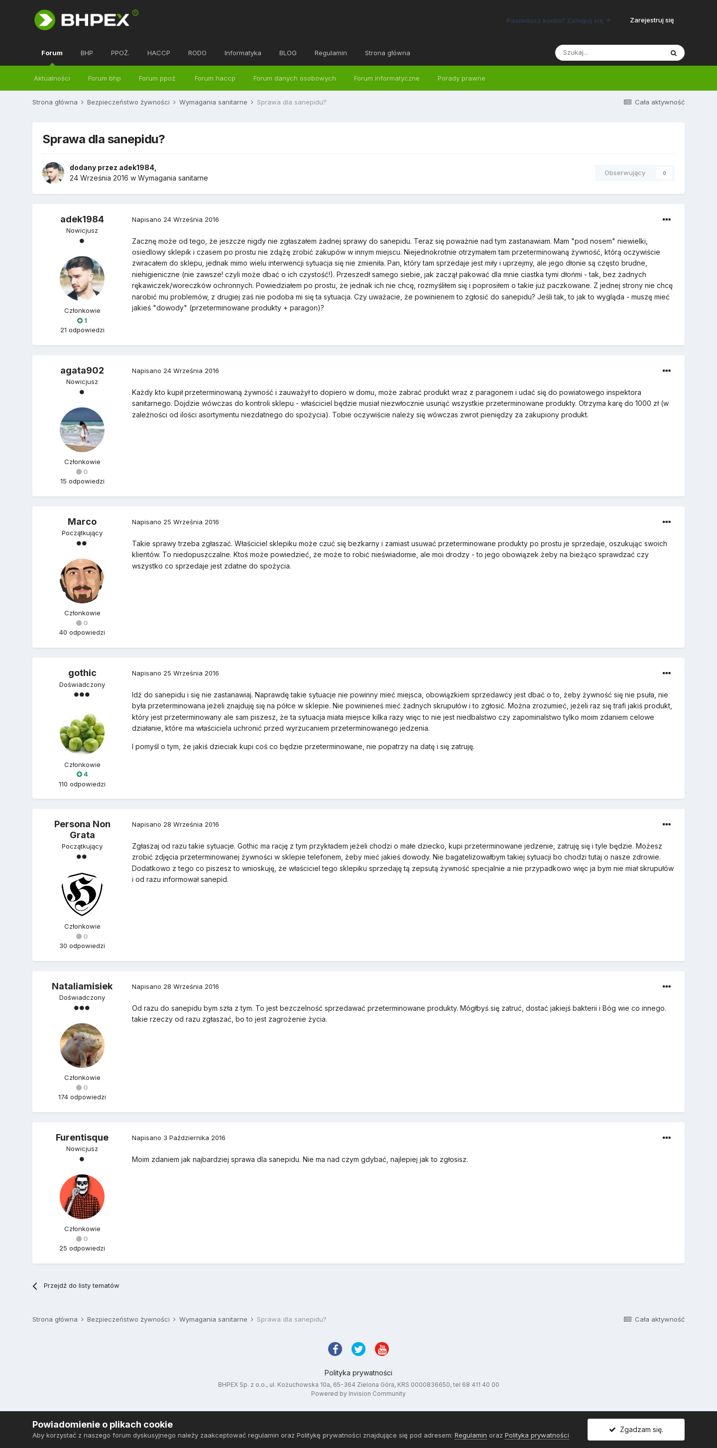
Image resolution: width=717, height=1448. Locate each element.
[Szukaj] (609, 53)
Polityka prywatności (358, 1372)
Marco (82, 521)
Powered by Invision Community (358, 1393)
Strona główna (387, 53)
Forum (52, 57)
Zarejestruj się (652, 20)
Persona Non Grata (82, 829)
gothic (82, 673)
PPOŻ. (120, 53)
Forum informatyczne (387, 78)
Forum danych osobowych (294, 78)
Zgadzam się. (636, 1429)
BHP (87, 53)
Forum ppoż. (158, 78)
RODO (197, 53)
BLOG (288, 53)
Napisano (175, 219)
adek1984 (136, 167)
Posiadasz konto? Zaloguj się (558, 20)
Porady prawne (461, 78)
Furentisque (82, 1137)
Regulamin (331, 53)
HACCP (158, 53)
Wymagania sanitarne (173, 178)
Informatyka (243, 53)
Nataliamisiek (82, 986)
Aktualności (52, 78)
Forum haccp (215, 78)
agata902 (82, 370)
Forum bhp (104, 78)
